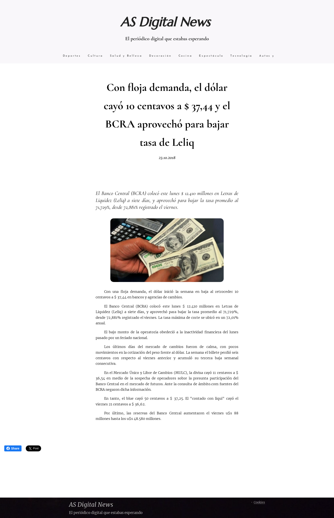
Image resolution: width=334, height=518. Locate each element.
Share (12, 448)
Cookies (259, 502)
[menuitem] (70, 56)
